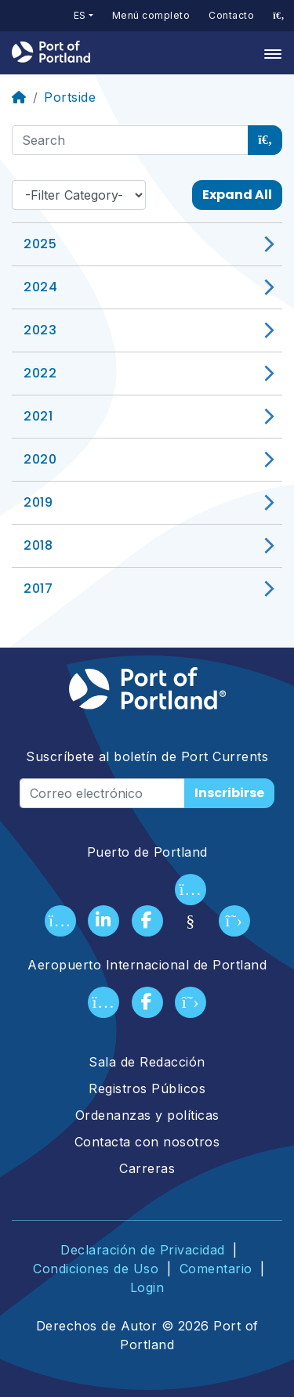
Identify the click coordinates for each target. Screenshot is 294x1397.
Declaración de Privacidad (142, 1250)
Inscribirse (229, 793)
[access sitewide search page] (279, 15)
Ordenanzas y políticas (147, 1115)
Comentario (216, 1268)
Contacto (231, 15)
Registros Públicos (147, 1088)
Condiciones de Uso (95, 1268)
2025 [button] (40, 244)
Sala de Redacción (147, 1062)
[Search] (130, 140)
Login (147, 1287)
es (80, 15)
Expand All (237, 195)
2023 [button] (40, 330)
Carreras (147, 1168)
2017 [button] (38, 588)
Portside (70, 97)
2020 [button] (40, 459)
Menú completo (151, 15)
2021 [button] (38, 416)
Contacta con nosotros (147, 1142)
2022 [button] (40, 373)
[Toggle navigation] (268, 53)
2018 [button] (38, 545)
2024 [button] (40, 287)
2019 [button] (38, 502)
